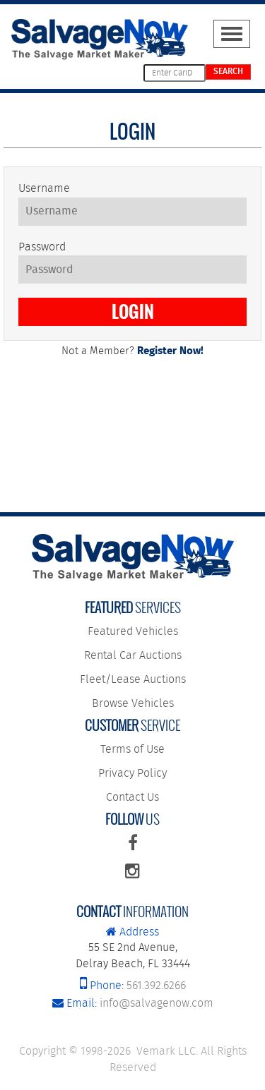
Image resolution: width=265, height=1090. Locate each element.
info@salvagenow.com (132, 1003)
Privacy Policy (132, 773)
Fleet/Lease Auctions (133, 680)
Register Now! (170, 351)
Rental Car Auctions (133, 656)
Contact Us (132, 797)
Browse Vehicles (133, 704)
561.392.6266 (133, 986)
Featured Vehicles (133, 632)
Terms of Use (132, 749)
